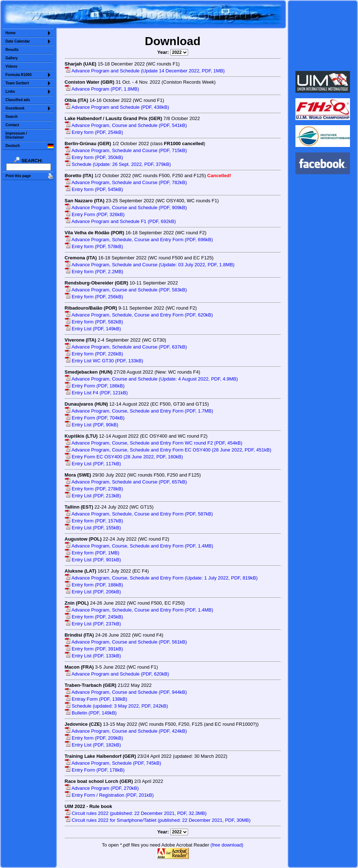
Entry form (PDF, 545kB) (94, 189)
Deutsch (12, 146)
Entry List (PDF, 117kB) (93, 463)
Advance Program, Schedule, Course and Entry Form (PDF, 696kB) (139, 239)
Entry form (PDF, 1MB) (92, 553)
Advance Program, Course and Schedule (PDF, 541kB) (126, 125)
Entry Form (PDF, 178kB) (95, 770)
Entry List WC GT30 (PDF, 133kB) (104, 360)
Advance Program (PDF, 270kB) (102, 788)
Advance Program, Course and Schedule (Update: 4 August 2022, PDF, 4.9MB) (151, 379)
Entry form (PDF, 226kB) (94, 354)
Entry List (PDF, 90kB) (91, 424)
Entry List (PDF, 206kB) (93, 591)
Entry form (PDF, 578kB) (94, 246)
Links (10, 91)
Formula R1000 (18, 75)
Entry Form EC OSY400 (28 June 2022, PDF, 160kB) (124, 456)
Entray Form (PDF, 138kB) (96, 699)
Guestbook (14, 108)
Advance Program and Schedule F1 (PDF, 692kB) (120, 221)
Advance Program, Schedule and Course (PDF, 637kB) (126, 347)
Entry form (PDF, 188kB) (94, 585)
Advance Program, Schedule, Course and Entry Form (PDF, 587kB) (139, 514)
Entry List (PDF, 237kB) (93, 623)
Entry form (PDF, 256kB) (94, 296)
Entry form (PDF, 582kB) (94, 321)
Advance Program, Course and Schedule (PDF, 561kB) (126, 642)
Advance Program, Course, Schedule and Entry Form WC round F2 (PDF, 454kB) (154, 443)
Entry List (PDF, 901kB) (93, 559)
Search (11, 117)
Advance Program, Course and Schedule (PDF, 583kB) (126, 289)
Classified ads (17, 100)
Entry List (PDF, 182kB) (93, 745)
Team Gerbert (17, 83)
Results (12, 50)
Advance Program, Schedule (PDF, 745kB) (113, 763)
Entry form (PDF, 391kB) (94, 649)
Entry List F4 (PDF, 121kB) (96, 392)
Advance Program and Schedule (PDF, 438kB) (117, 107)
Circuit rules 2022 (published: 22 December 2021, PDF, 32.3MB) (136, 813)
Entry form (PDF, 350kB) (94, 157)
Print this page (18, 176)
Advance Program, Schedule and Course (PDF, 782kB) (126, 182)
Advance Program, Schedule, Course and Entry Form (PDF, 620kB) (139, 315)
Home (10, 33)
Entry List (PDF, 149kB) (93, 328)
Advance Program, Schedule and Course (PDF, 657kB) (126, 482)
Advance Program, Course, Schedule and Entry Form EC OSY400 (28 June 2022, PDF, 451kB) (168, 450)
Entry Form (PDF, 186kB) (95, 386)
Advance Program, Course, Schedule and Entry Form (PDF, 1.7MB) (139, 411)
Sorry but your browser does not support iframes (323, 35)
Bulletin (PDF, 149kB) (91, 713)
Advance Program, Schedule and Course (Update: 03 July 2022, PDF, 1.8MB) (150, 264)
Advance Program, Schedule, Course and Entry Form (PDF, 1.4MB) (139, 610)
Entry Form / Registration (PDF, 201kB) (109, 795)
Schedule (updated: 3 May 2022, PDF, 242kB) (116, 706)
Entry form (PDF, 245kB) (94, 617)
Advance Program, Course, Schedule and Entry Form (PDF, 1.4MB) (139, 546)
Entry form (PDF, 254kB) (94, 132)
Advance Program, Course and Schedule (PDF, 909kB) (126, 207)
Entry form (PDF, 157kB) (94, 520)
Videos (11, 66)
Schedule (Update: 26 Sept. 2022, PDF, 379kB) (118, 164)
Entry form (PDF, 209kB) (94, 738)
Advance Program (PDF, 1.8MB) (102, 89)
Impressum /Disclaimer (16, 135)
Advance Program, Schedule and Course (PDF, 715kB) (126, 150)
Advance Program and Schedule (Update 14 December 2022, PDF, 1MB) (145, 70)
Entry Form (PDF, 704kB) (95, 418)
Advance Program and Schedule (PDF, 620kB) (117, 674)
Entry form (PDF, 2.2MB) (94, 271)
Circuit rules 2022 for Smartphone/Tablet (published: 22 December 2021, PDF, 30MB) (158, 820)
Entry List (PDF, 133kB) (93, 655)
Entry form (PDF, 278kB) (94, 488)
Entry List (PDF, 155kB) (93, 527)
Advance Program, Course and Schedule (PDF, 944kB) (126, 692)
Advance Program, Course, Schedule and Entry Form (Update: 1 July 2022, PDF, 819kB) (161, 578)
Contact (12, 125)
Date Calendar (17, 41)
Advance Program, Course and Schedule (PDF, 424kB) (126, 731)
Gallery (11, 58)
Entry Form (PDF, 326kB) (95, 214)
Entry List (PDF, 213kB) (93, 495)
